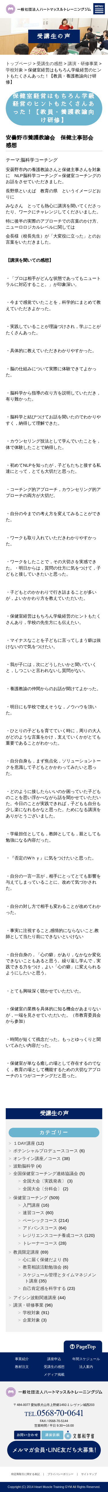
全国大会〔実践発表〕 (44, 1180)
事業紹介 (22, 1359)
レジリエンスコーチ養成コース (53, 1235)
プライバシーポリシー (60, 1474)
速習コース (33, 1212)
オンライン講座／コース (37, 1158)
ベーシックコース (40, 1220)
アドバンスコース (40, 1227)
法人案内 (86, 1367)
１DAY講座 (24, 1143)
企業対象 (31, 1320)
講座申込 (54, 1359)
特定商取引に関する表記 (25, 1474)
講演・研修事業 (28, 1305)
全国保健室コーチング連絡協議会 (45, 1173)
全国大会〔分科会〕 (42, 1188)
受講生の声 (54, 1113)
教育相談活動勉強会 (42, 1267)
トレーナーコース (40, 1243)
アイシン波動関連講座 (34, 1297)
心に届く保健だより (42, 1259)
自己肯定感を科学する (44, 1288)
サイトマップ (89, 1474)
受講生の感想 (54, 1367)
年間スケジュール (86, 1359)
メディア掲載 (54, 1375)
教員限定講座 (26, 1252)
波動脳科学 (24, 1165)
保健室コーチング (30, 1197)
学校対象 (31, 1312)
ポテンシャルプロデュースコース (45, 1150)
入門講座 (31, 1205)
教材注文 (22, 1367)
